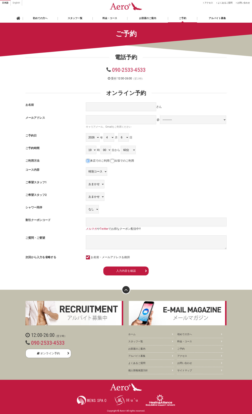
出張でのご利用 (122, 160)
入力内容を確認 (126, 270)
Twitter (104, 228)
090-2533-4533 (129, 69)
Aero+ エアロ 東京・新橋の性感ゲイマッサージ (126, 6)
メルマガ (91, 228)
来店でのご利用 (98, 160)
